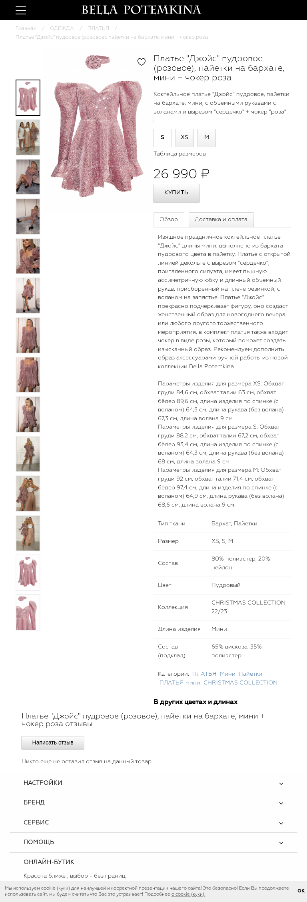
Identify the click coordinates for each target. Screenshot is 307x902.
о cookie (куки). (188, 894)
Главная (26, 28)
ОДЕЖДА (62, 28)
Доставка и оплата (221, 219)
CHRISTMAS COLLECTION (240, 683)
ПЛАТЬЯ (98, 28)
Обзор (168, 219)
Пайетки (250, 674)
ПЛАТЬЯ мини (179, 683)
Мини (227, 674)
